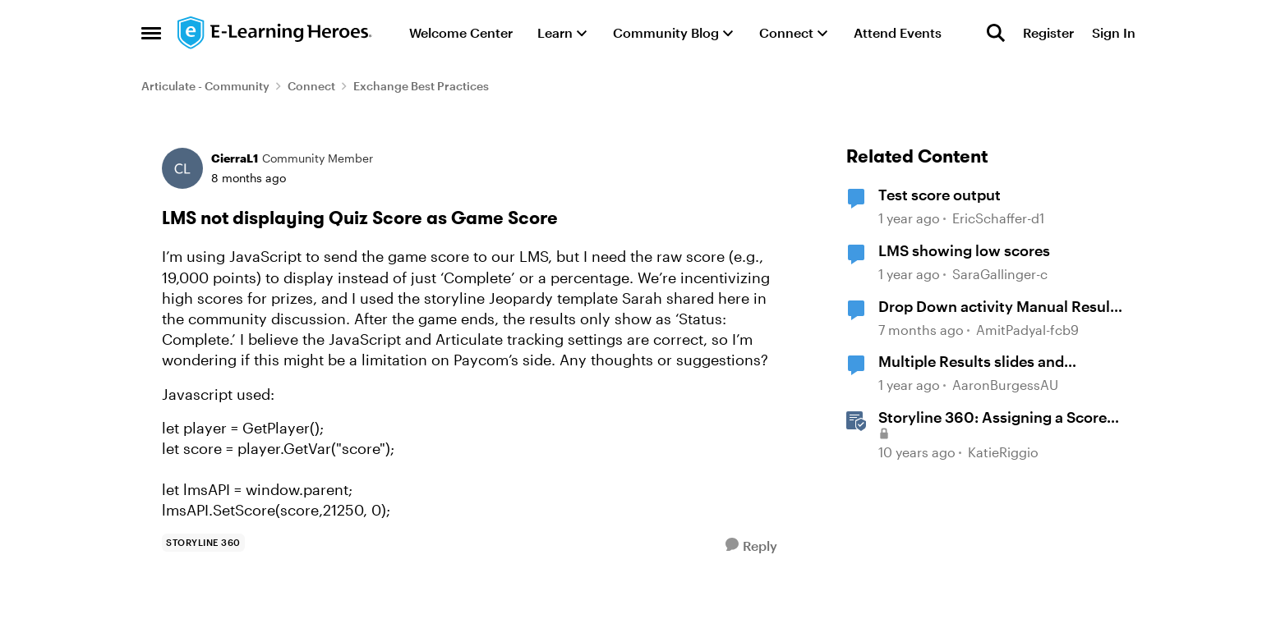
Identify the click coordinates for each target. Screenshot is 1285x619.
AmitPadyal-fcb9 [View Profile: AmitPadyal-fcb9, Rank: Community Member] (1027, 329)
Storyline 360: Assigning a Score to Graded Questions (992, 418)
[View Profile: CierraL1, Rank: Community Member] (182, 168)
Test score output (939, 195)
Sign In (1113, 32)
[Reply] (751, 545)
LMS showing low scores (964, 250)
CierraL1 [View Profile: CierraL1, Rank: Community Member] (234, 158)
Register (1048, 32)
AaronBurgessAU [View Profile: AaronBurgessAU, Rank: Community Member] (1005, 384)
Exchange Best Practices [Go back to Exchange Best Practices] (421, 86)
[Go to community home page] (275, 32)
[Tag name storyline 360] (203, 543)
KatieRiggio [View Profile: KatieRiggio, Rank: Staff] (1003, 452)
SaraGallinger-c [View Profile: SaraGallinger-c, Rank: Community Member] (1000, 274)
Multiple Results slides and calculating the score (971, 362)
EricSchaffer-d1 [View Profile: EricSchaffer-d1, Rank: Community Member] (998, 219)
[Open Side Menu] (151, 33)
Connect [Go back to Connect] (311, 86)
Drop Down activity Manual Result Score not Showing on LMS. (997, 307)
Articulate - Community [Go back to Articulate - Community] (205, 86)
